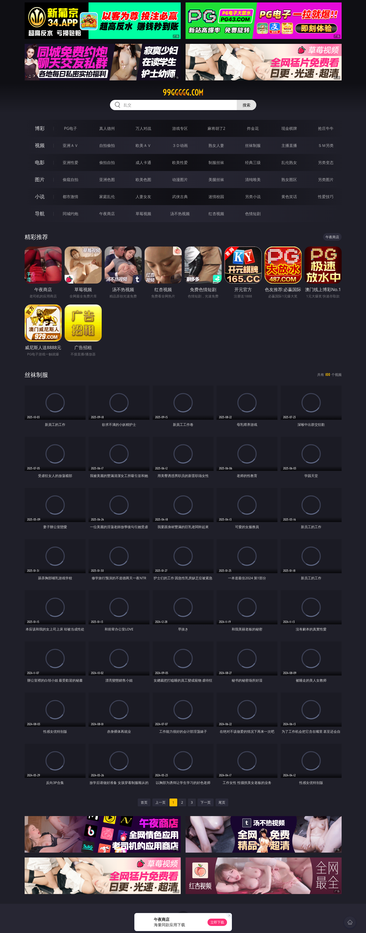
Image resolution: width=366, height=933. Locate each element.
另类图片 (326, 179)
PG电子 (70, 128)
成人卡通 (143, 162)
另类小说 (253, 196)
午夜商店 (107, 213)
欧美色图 (143, 179)
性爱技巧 (326, 196)
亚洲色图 (107, 179)
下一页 (205, 802)
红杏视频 (216, 213)
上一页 (160, 802)
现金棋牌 (289, 128)
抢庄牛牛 (326, 128)
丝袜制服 (253, 145)
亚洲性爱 (70, 162)
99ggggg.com (183, 92)
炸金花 (253, 128)
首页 (144, 802)
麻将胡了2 (216, 128)
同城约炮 (70, 213)
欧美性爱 (180, 162)
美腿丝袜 (216, 179)
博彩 (40, 128)
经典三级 (253, 162)
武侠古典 (180, 196)
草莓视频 (143, 213)
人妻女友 (143, 196)
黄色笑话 (289, 196)
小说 (40, 196)
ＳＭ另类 (326, 145)
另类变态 (326, 162)
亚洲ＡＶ (70, 145)
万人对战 (143, 128)
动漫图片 (180, 179)
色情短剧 (253, 213)
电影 (40, 162)
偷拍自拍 (107, 162)
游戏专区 (180, 128)
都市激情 (70, 196)
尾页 (221, 802)
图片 (40, 179)
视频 (40, 145)
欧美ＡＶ (143, 145)
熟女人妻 (216, 145)
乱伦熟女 (289, 162)
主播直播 (289, 145)
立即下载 (217, 922)
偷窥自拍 (70, 179)
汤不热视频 (180, 213)
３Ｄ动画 (180, 145)
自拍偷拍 (107, 145)
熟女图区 (289, 179)
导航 (40, 213)
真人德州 (107, 128)
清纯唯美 (253, 179)
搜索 (246, 105)
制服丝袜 (216, 162)
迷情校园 (216, 196)
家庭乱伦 (107, 196)
